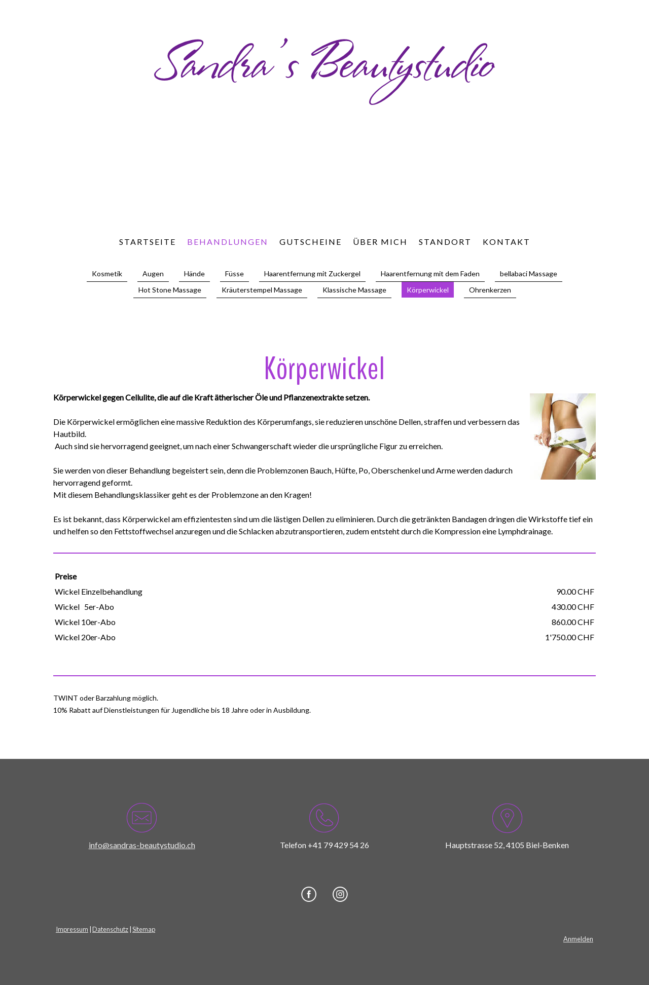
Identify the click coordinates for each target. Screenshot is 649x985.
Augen (153, 273)
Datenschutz (110, 929)
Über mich (380, 241)
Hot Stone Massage (169, 289)
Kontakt (506, 241)
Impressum (72, 929)
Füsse (234, 273)
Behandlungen (227, 241)
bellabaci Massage (528, 273)
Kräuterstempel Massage (262, 289)
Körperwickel (428, 289)
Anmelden (578, 939)
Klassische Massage (354, 289)
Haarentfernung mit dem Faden (430, 273)
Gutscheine (310, 241)
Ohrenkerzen (490, 289)
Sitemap (143, 929)
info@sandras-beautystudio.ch (142, 845)
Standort (445, 241)
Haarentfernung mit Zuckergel (312, 273)
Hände (194, 273)
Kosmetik (107, 273)
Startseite (147, 241)
